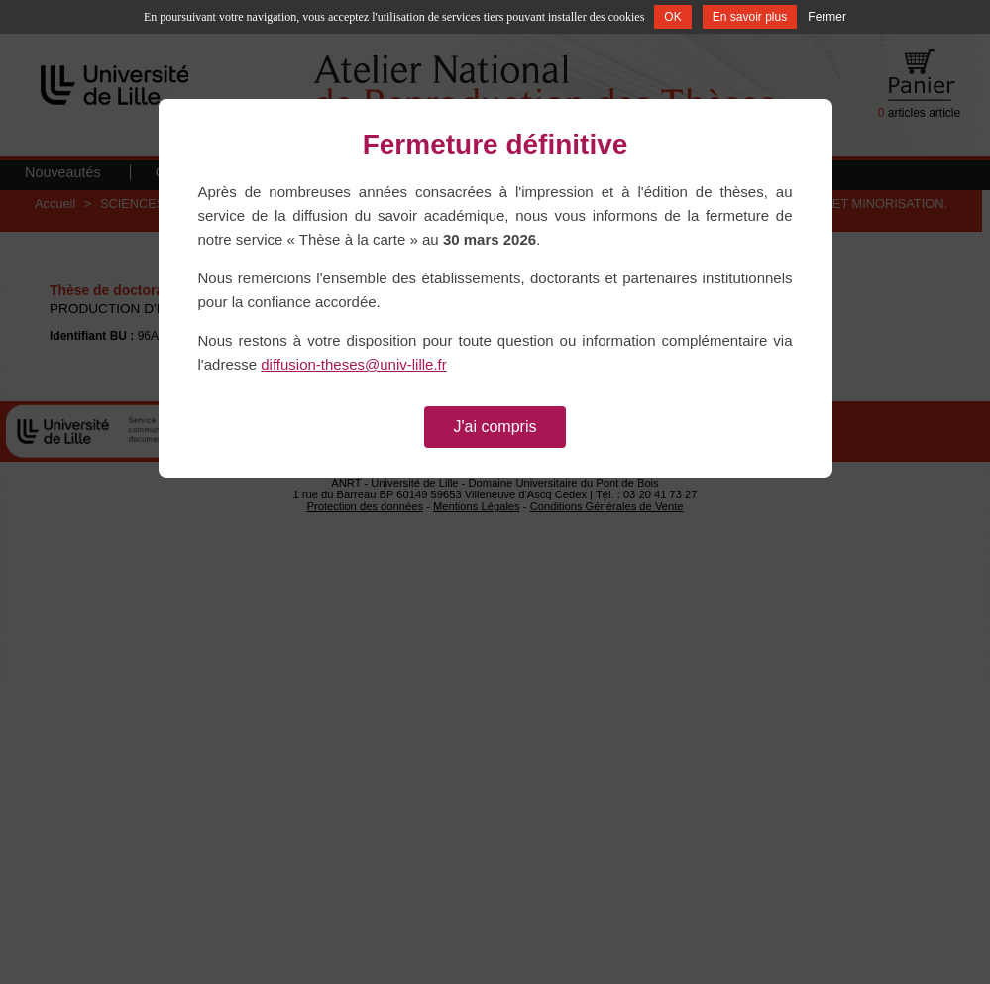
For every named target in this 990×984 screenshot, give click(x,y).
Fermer (827, 17)
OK (672, 17)
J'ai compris (495, 426)
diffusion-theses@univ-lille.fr (354, 364)
